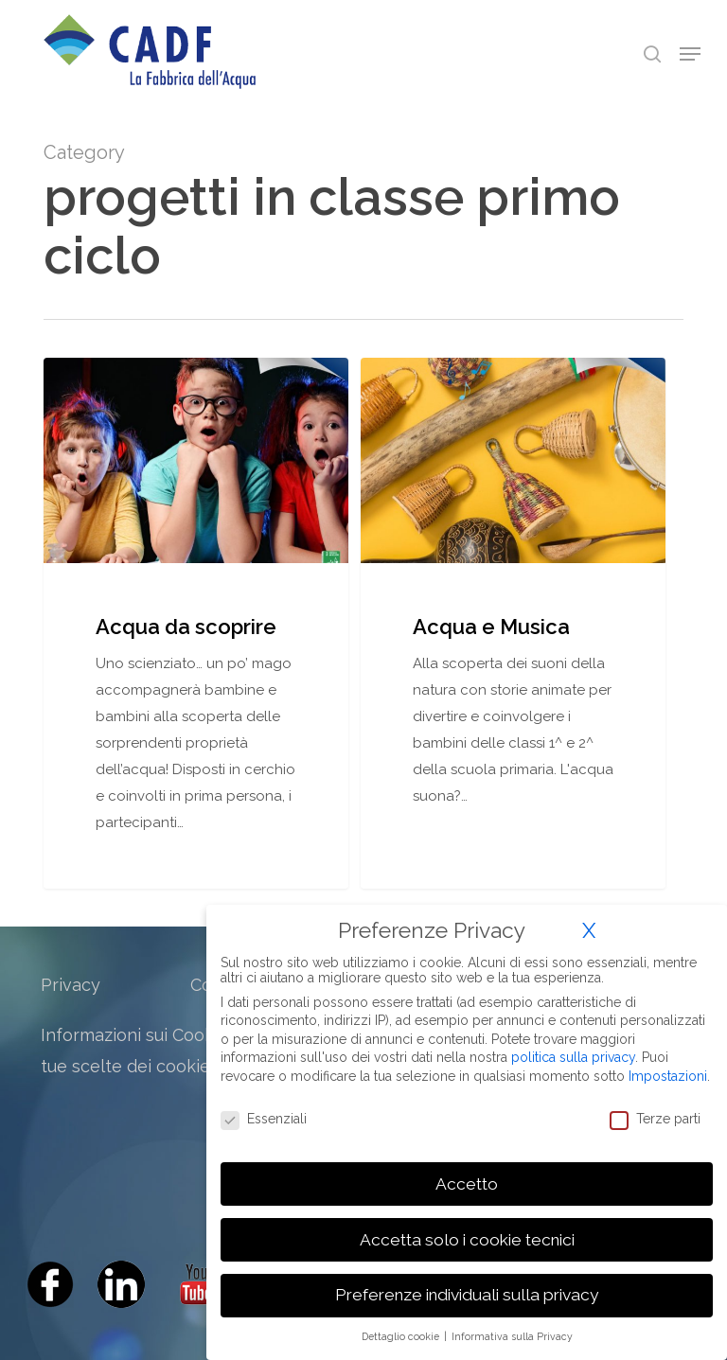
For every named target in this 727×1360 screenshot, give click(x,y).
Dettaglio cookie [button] (402, 1336)
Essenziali (264, 1118)
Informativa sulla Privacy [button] (512, 1336)
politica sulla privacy (573, 1057)
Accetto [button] (466, 1184)
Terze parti (655, 1118)
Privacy (70, 985)
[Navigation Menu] (690, 53)
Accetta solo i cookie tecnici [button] (467, 1239)
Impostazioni (668, 1076)
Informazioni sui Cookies (139, 1035)
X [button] (588, 930)
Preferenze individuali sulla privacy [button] (466, 1294)
